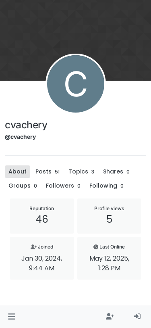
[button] (11, 317)
